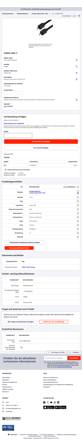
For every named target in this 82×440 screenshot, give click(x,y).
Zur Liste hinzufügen (41, 148)
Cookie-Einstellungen (49, 436)
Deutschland (12, 434)
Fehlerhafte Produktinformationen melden (24, 242)
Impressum (46, 387)
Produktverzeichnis (7, 14)
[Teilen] (79, 16)
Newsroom (5, 392)
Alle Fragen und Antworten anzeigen (21, 322)
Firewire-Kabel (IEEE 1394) (40, 14)
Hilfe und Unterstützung (50, 377)
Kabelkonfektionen (22, 14)
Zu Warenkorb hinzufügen (41, 141)
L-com (6, 66)
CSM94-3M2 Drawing (28, 267)
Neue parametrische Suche (19, 248)
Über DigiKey (6, 377)
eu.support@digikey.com (11, 409)
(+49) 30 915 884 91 (10, 406)
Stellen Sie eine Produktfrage (53, 322)
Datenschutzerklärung (64, 367)
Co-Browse (7, 412)
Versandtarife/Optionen (50, 382)
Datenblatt (8, 106)
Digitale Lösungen (7, 389)
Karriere (4, 384)
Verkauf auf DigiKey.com (9, 382)
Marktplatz (5, 380)
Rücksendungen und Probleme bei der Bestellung (58, 384)
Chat (5, 403)
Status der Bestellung (49, 380)
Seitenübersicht (7, 387)
